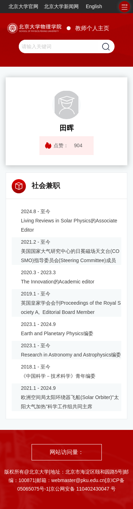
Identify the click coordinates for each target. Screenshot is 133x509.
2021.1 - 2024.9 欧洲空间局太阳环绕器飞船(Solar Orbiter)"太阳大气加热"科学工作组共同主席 (70, 397)
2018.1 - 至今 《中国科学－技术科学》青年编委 (58, 371)
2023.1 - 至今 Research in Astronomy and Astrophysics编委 (71, 350)
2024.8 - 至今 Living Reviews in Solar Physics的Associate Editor (69, 221)
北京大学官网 (23, 6)
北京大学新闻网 (61, 6)
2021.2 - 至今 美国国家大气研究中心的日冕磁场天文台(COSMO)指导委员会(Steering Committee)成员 (70, 251)
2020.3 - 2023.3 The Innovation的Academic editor (57, 277)
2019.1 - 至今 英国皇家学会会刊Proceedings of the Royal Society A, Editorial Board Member (71, 303)
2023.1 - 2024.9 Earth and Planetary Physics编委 (57, 328)
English (94, 6)
